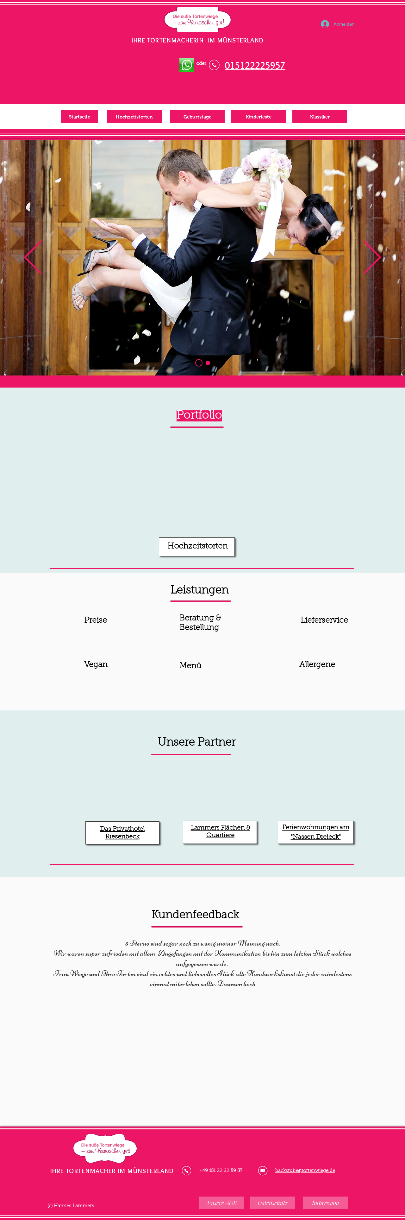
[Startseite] (79, 116)
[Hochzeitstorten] (134, 116)
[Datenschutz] (272, 1203)
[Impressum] (325, 1203)
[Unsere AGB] (221, 1203)
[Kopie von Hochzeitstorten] (208, 363)
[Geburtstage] (197, 116)
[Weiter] (372, 258)
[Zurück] (32, 258)
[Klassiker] (319, 116)
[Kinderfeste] (258, 116)
